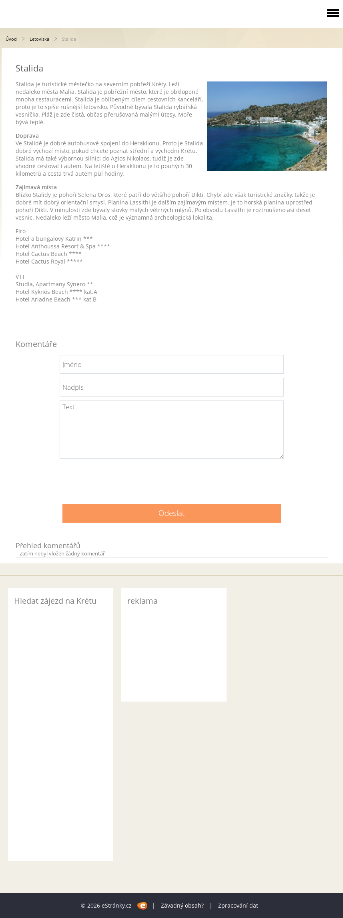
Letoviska (39, 39)
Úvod (11, 39)
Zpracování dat (238, 905)
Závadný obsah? (182, 905)
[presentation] (172, 478)
